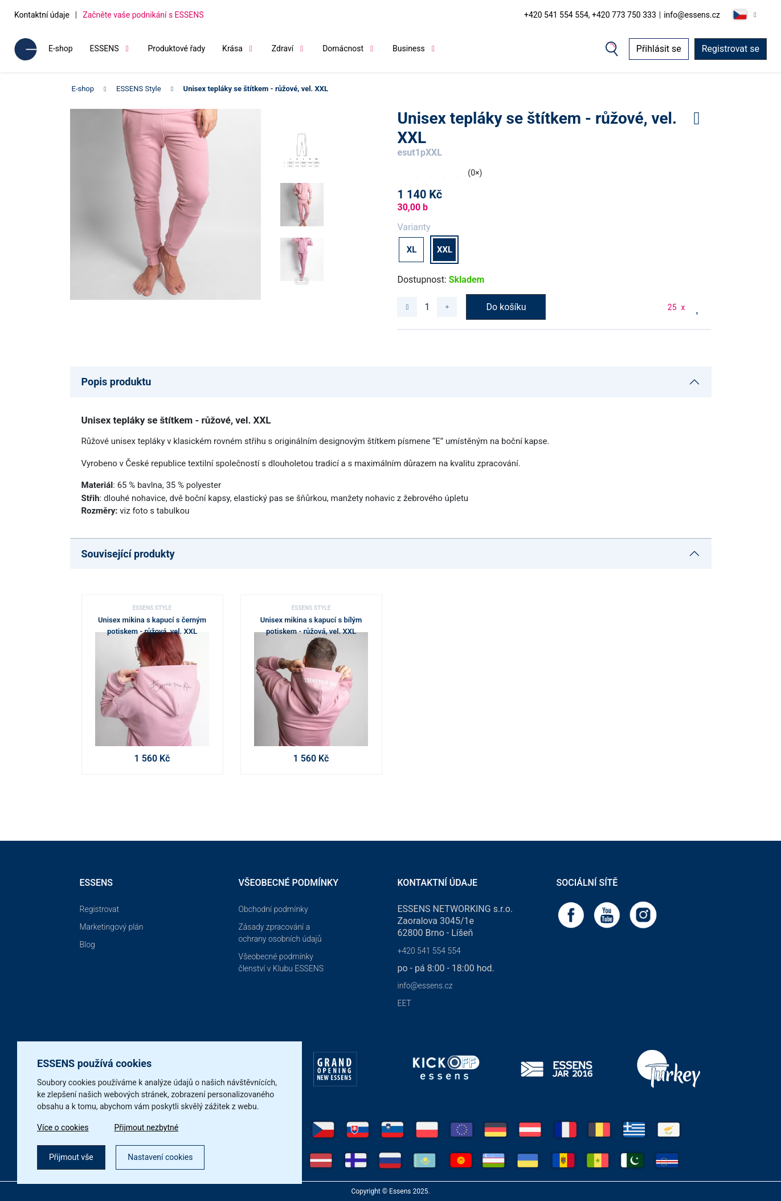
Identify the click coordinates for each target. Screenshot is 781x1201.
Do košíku (506, 307)
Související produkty (128, 554)
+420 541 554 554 (429, 950)
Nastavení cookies (160, 1157)
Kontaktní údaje (41, 14)
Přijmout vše (71, 1157)
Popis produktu (116, 382)
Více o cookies (63, 1127)
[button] (301, 277)
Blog (87, 944)
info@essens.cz (692, 14)
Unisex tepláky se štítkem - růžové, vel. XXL (256, 88)
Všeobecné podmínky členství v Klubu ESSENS (281, 962)
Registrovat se (730, 48)
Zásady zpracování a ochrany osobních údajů (280, 932)
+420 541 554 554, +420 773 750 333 (590, 14)
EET (404, 1003)
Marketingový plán (112, 926)
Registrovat (100, 909)
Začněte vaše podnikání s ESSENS (143, 14)
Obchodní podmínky (273, 909)
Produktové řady (176, 48)
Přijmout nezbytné (147, 1127)
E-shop (60, 48)
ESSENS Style (138, 88)
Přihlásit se (658, 48)
